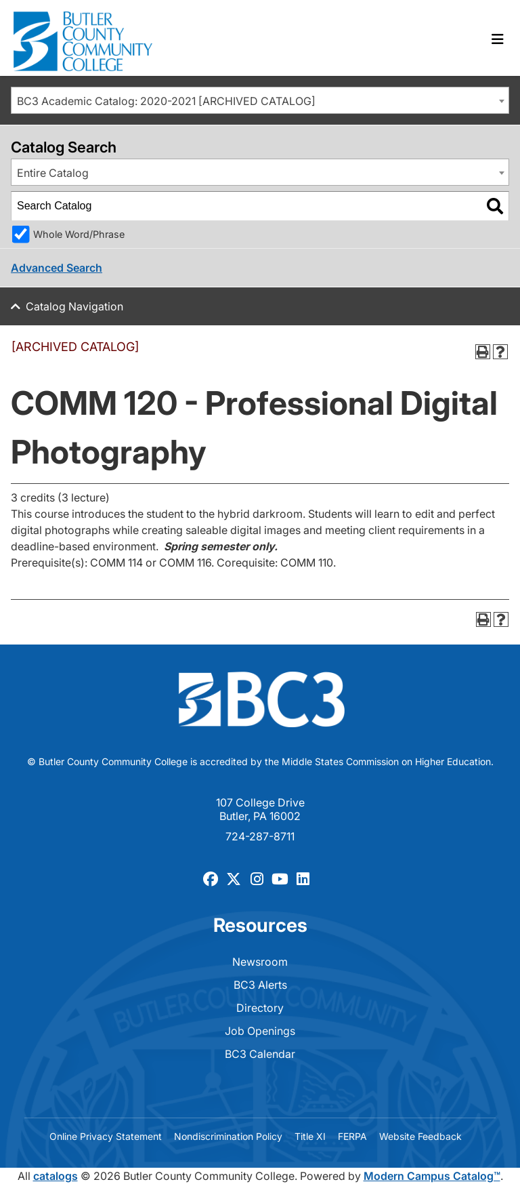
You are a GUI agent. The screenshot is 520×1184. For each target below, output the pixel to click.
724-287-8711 (260, 836)
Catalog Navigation (74, 306)
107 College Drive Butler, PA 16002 (260, 809)
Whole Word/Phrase (79, 234)
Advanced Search (56, 267)
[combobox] (260, 100)
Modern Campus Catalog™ (432, 1176)
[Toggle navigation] (497, 39)
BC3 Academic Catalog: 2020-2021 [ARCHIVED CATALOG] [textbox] (166, 101)
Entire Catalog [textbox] (53, 173)
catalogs (55, 1176)
